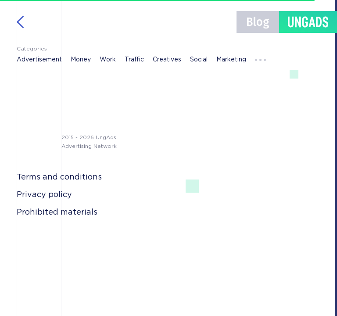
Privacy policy (44, 194)
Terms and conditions (59, 177)
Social (199, 59)
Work (108, 59)
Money (81, 59)
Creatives (167, 59)
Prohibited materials (57, 212)
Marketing (231, 59)
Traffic (134, 59)
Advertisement (39, 59)
